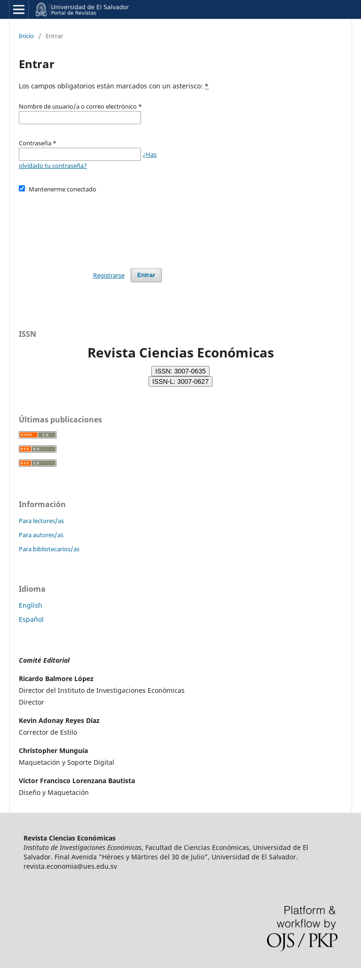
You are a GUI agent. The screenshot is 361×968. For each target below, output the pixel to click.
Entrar (146, 274)
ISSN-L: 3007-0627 (180, 381)
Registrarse (109, 275)
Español (31, 619)
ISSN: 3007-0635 (180, 371)
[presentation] (90, 226)
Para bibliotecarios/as (49, 549)
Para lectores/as (41, 520)
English (30, 605)
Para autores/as (41, 535)
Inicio (26, 36)
